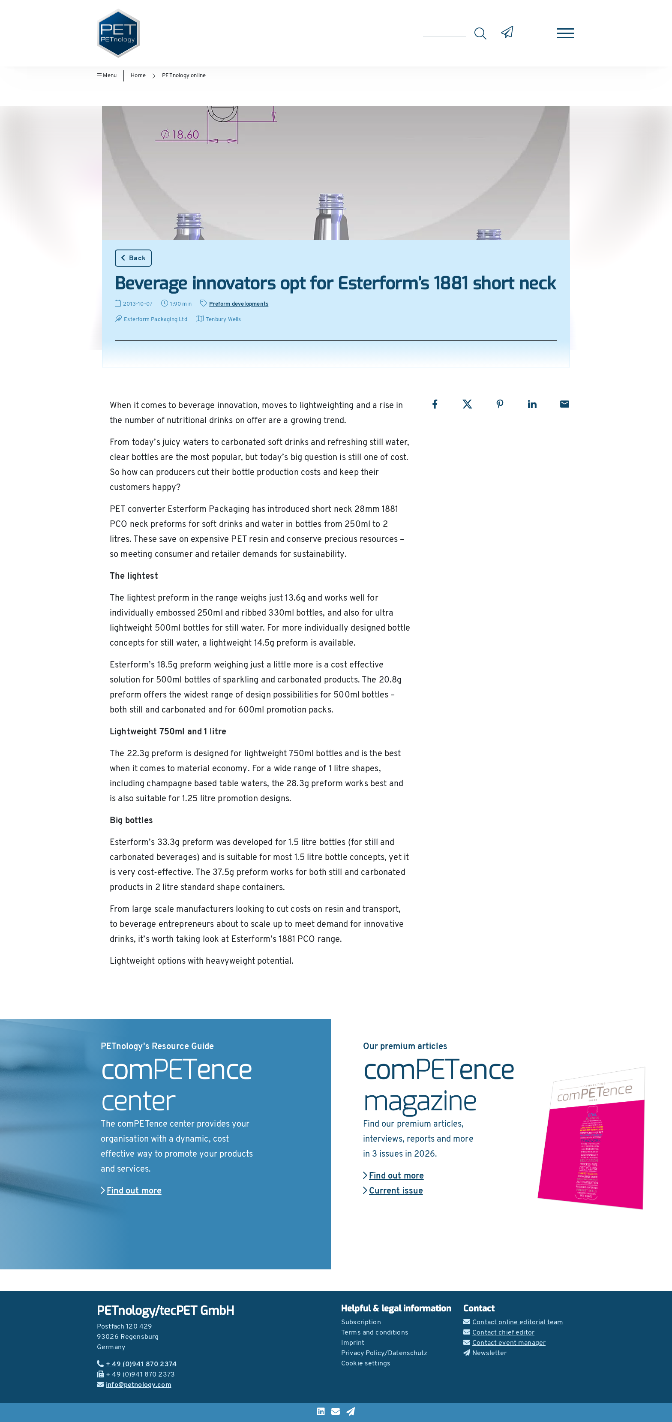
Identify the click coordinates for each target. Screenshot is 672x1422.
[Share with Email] (564, 404)
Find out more (131, 1191)
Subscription (361, 1322)
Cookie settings (365, 1363)
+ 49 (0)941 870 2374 (137, 1364)
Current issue (393, 1191)
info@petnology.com (134, 1385)
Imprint (352, 1343)
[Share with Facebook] (434, 404)
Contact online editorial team (513, 1322)
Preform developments (238, 304)
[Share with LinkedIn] (532, 404)
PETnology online (184, 75)
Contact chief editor (498, 1332)
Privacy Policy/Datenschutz (384, 1353)
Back (133, 258)
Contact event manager (504, 1343)
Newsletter (485, 1353)
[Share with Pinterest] (500, 404)
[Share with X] (467, 404)
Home (138, 75)
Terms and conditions (374, 1332)
